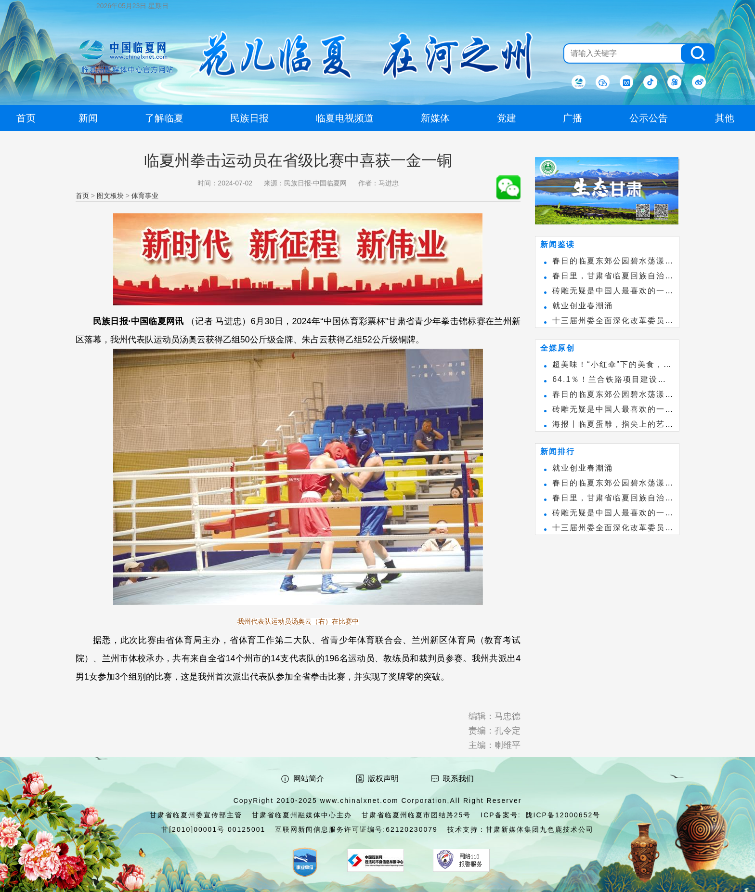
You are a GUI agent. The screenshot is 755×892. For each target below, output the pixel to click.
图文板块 (110, 195)
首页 (82, 195)
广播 (572, 118)
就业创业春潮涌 (582, 306)
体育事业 (144, 195)
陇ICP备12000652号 (563, 815)
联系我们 (458, 778)
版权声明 (383, 778)
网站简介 (308, 778)
